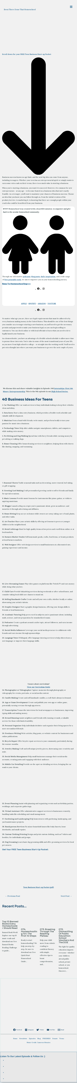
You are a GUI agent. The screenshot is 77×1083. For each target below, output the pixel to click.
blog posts (35, 277)
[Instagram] (30, 1031)
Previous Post (12, 897)
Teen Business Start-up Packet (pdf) (38, 888)
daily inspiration (48, 277)
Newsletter (23, 1039)
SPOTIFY (32, 304)
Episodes (32, 1039)
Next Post (66, 897)
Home (15, 1039)
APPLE (24, 304)
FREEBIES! (46, 1039)
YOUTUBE (52, 304)
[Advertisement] (38, 466)
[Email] (59, 1031)
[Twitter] (40, 1031)
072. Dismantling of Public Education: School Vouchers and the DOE (66, 937)
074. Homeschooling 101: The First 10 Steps (29, 933)
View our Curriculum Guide (38, 688)
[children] (38, 274)
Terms (61, 1039)
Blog (39, 1039)
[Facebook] (19, 1031)
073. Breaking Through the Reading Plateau (47, 933)
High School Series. (59, 392)
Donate (55, 1039)
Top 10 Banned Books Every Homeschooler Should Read (10, 925)
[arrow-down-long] (38, 175)
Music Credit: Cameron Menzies (38, 1043)
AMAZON (42, 304)
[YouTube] (50, 1031)
